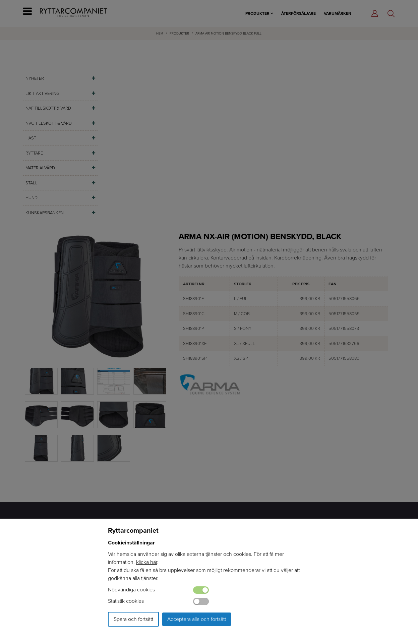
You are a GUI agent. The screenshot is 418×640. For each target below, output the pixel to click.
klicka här (146, 562)
